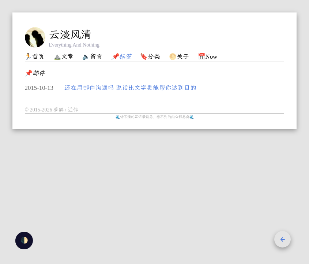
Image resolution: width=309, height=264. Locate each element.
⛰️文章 (63, 56)
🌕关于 (179, 56)
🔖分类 (150, 56)
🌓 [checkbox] (24, 240)
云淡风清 (70, 34)
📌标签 (121, 56)
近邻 (73, 110)
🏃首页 (35, 56)
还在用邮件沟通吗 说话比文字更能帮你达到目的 (130, 87)
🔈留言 (92, 56)
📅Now (208, 56)
